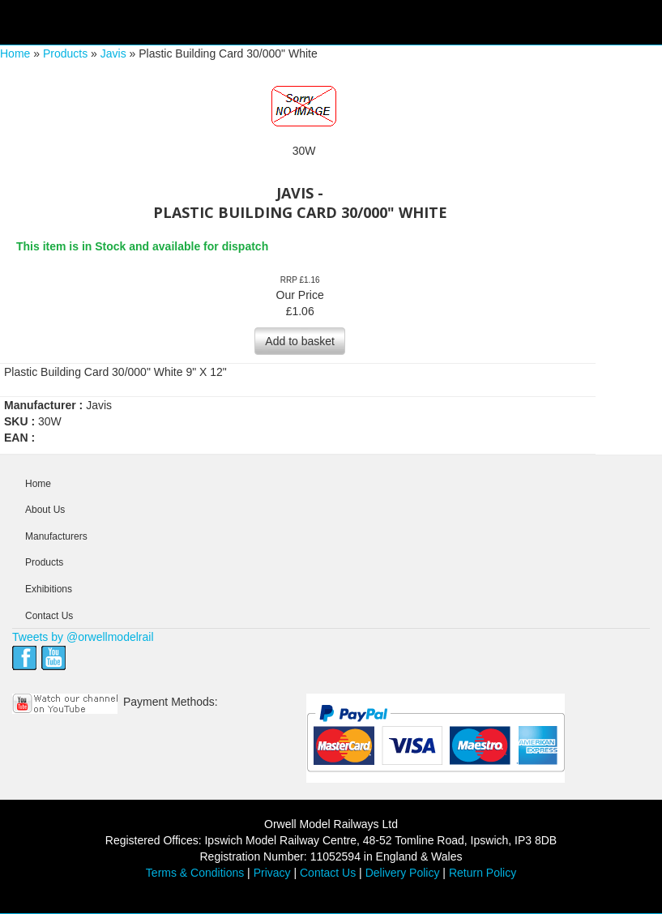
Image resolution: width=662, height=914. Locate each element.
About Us (45, 509)
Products (65, 53)
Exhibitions (48, 589)
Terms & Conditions (195, 872)
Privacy (272, 872)
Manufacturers (56, 536)
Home (15, 53)
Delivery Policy (402, 872)
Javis (113, 53)
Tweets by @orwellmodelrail (83, 636)
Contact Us (49, 615)
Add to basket (300, 341)
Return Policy (482, 872)
